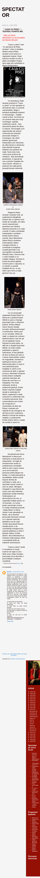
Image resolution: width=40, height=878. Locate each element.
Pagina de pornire (14, 654)
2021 (31, 699)
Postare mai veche (22, 654)
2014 (31, 732)
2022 (31, 697)
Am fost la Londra (35, 788)
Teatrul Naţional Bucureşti (34, 841)
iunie (31, 722)
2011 (31, 737)
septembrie (33, 716)
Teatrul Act (35, 818)
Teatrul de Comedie (34, 827)
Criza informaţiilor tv (35, 785)
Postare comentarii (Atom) (17, 659)
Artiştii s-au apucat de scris (35, 792)
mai (31, 723)
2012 (31, 736)
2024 (31, 693)
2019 (31, 702)
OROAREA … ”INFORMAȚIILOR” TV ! (35, 763)
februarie (32, 729)
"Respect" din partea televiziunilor (35, 778)
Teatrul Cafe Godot (35, 824)
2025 (31, 692)
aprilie (31, 725)
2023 (31, 695)
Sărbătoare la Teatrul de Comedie (35, 773)
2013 (31, 734)
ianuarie (32, 730)
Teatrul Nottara (34, 844)
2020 (31, 700)
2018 (31, 704)
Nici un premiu (34, 796)
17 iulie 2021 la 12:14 (18, 571)
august (32, 718)
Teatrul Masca (34, 833)
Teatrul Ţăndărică (35, 850)
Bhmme (9, 571)
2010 (31, 739)
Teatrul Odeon (34, 847)
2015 (31, 709)
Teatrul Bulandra (34, 821)
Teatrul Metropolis (35, 836)
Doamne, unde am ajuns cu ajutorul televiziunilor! (35, 756)
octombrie (33, 714)
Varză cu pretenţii (34, 781)
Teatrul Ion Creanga (35, 830)
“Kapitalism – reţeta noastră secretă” (35, 768)
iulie (31, 720)
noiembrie (33, 713)
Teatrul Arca (35, 819)
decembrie (33, 711)
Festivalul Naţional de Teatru (35, 800)
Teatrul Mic (35, 838)
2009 (31, 741)
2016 (31, 707)
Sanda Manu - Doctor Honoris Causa (35, 805)
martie (31, 727)
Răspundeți (10, 621)
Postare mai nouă (7, 654)
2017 (31, 706)
